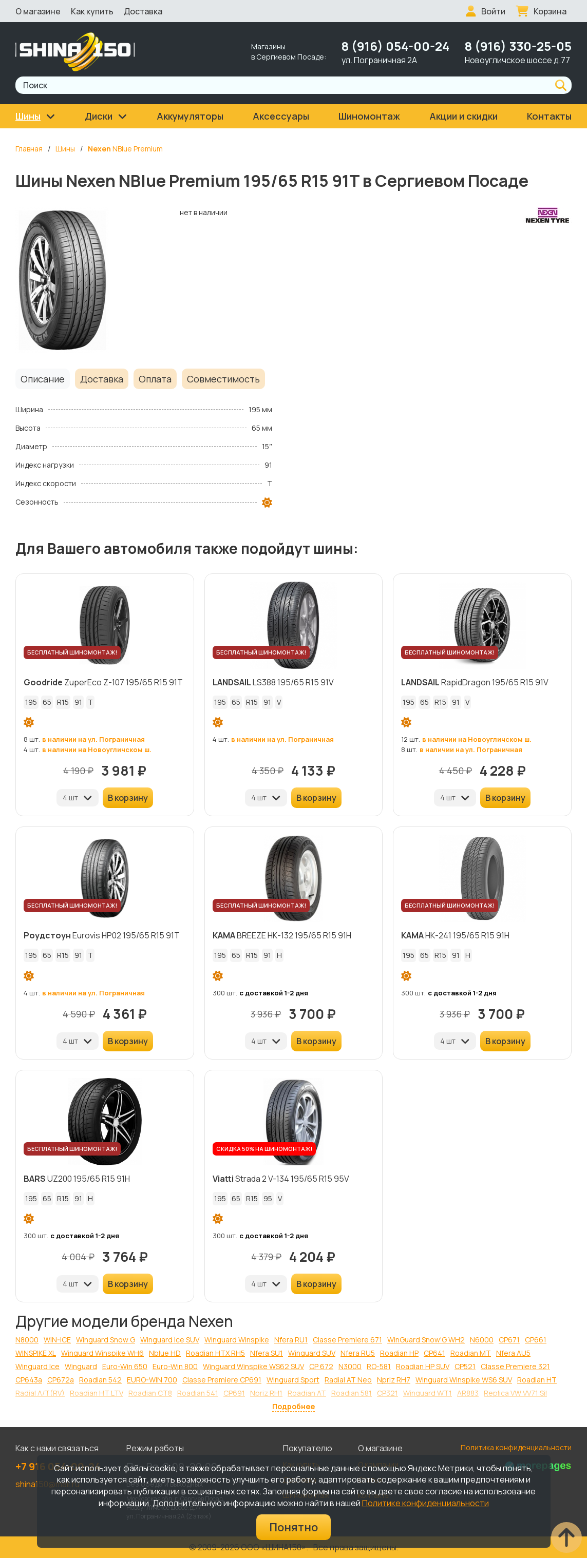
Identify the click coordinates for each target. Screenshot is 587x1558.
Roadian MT (470, 1353)
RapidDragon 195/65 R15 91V (474, 682)
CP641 (434, 1353)
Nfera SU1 (266, 1353)
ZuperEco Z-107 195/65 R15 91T (103, 682)
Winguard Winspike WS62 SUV (253, 1366)
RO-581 (379, 1366)
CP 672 (321, 1366)
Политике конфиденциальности (425, 1503)
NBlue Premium (125, 148)
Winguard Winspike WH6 (102, 1353)
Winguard (81, 1366)
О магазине (38, 11)
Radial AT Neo (348, 1379)
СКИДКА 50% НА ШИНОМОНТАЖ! (264, 1148)
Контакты (549, 116)
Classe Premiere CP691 (221, 1379)
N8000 (27, 1339)
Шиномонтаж (369, 116)
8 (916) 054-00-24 (395, 45)
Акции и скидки (463, 116)
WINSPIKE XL (35, 1353)
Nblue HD (165, 1353)
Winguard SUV (311, 1353)
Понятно (293, 1527)
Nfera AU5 (513, 1353)
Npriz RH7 (393, 1379)
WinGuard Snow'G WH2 (426, 1339)
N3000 (350, 1366)
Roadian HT (537, 1379)
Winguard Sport (293, 1379)
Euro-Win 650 (124, 1366)
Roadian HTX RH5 (215, 1353)
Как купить (92, 11)
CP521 (465, 1366)
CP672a (60, 1379)
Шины (65, 148)
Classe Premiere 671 (347, 1339)
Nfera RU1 (291, 1339)
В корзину (128, 797)
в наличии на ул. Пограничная (93, 739)
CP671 (509, 1339)
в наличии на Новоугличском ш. (97, 749)
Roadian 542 (100, 1379)
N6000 (482, 1339)
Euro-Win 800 (175, 1366)
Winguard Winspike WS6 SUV (463, 1379)
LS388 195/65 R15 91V (273, 682)
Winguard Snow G (105, 1339)
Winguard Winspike (236, 1339)
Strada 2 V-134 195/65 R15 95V (281, 1178)
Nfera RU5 (357, 1353)
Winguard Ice (37, 1366)
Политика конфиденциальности (516, 1447)
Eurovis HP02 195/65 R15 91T (102, 935)
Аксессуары (281, 116)
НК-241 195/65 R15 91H (455, 935)
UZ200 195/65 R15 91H (77, 1178)
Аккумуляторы (190, 116)
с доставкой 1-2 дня (273, 993)
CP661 (535, 1339)
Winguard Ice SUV (169, 1339)
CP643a (28, 1379)
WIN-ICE (57, 1339)
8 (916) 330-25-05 (518, 45)
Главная (29, 148)
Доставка (143, 11)
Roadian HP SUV (422, 1366)
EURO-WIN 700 (152, 1379)
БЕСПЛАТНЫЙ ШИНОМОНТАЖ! (72, 652)
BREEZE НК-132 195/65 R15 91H (282, 935)
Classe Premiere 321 (515, 1366)
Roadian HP (399, 1353)
